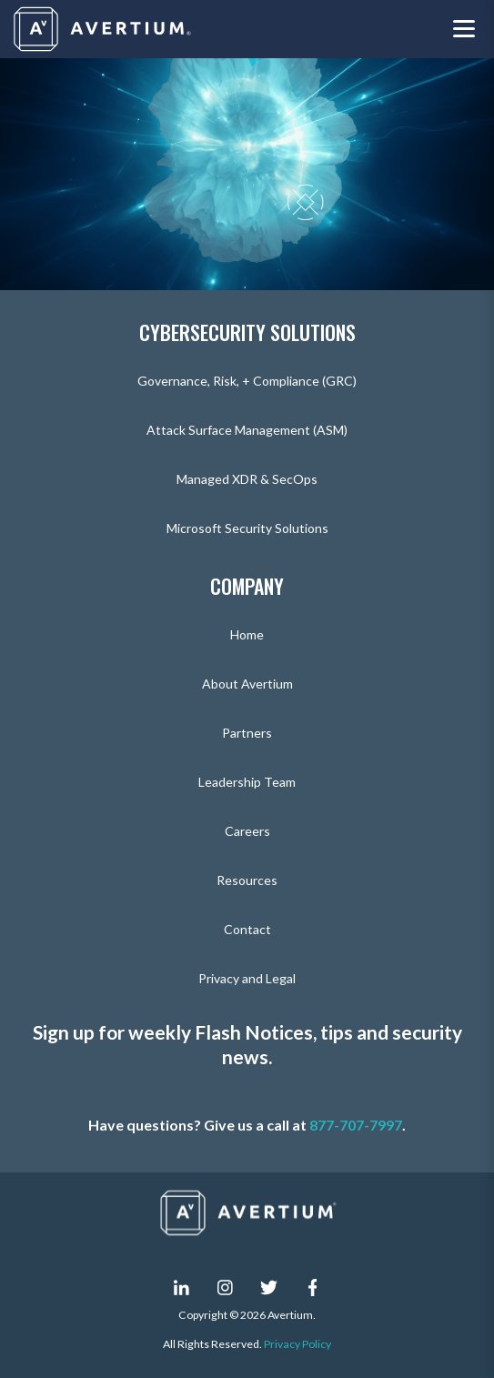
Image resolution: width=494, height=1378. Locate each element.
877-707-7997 (355, 1124)
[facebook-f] (313, 1287)
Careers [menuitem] (247, 831)
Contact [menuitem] (247, 929)
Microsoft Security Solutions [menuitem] (247, 528)
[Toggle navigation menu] (464, 29)
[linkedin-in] (182, 1287)
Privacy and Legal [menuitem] (247, 978)
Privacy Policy (297, 1344)
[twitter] (269, 1287)
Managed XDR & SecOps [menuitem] (247, 479)
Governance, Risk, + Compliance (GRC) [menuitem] (247, 380)
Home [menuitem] (247, 634)
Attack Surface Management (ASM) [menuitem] (247, 430)
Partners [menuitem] (247, 732)
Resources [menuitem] (247, 880)
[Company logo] (104, 29)
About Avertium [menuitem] (247, 683)
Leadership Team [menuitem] (247, 782)
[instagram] (225, 1287)
